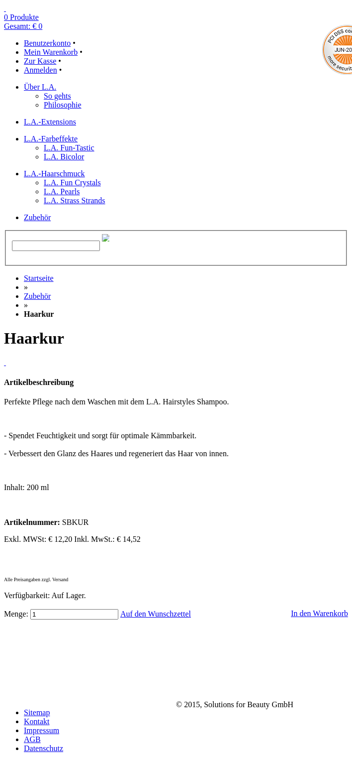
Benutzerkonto (47, 43)
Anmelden (40, 70)
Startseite (39, 278)
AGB (32, 739)
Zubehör (37, 296)
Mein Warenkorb (51, 52)
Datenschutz (43, 748)
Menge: (16, 614)
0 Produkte (21, 17)
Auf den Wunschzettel (155, 614)
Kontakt (37, 721)
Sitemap (37, 712)
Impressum (41, 730)
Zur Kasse (40, 61)
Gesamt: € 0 (23, 26)
